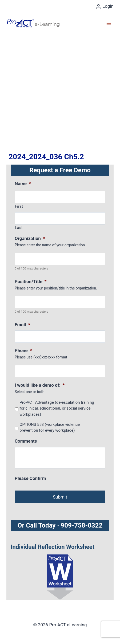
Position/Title (31, 281)
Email (22, 324)
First (19, 206)
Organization (30, 238)
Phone (23, 350)
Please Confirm (30, 478)
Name (23, 183)
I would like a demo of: (40, 385)
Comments (26, 441)
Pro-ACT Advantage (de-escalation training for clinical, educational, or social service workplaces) (56, 408)
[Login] (105, 6)
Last (19, 228)
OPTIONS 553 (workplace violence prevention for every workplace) (49, 427)
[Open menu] (109, 23)
